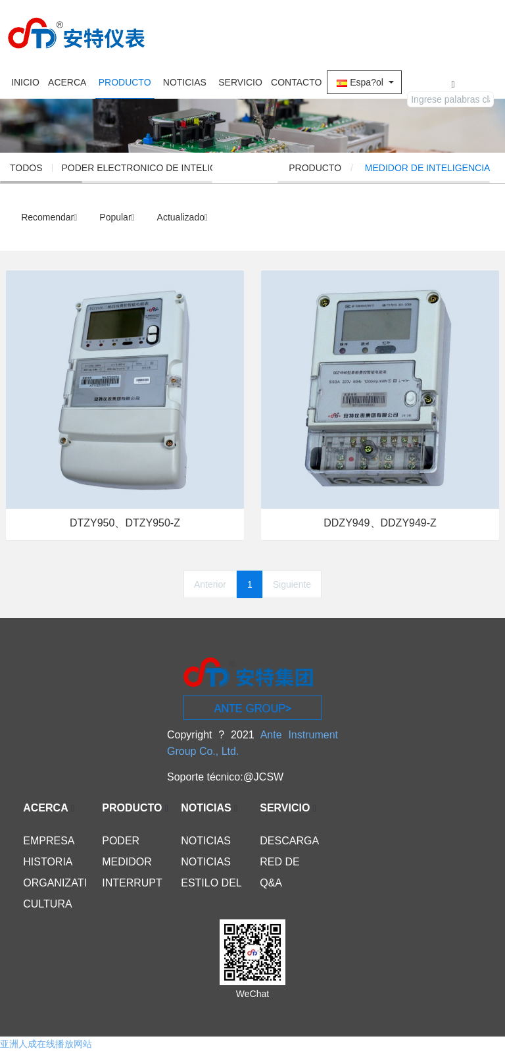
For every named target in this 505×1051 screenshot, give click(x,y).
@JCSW (263, 776)
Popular (116, 217)
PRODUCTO (355, 168)
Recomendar (49, 217)
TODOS (26, 168)
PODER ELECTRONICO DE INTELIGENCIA (153, 168)
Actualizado (182, 217)
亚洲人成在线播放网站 (46, 1043)
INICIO (25, 82)
